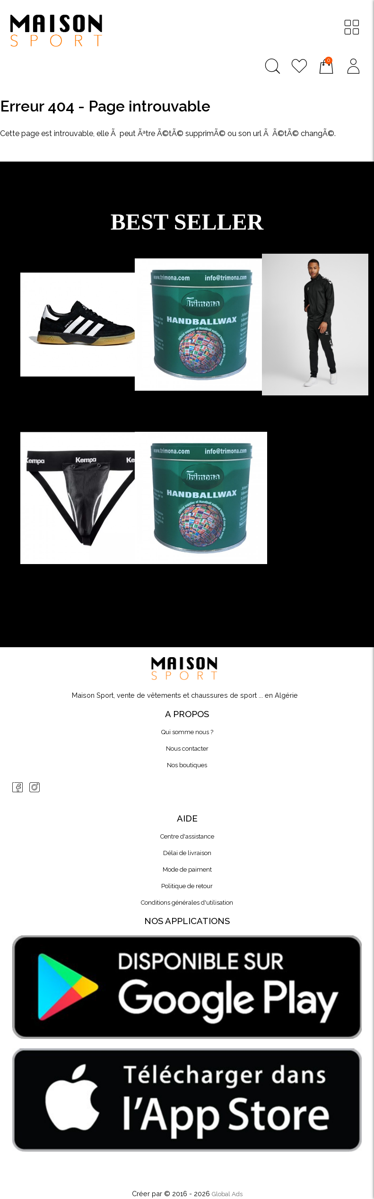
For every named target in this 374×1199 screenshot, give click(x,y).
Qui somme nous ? (187, 732)
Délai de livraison (187, 852)
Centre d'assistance (187, 836)
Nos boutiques (187, 765)
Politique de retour (187, 886)
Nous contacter (187, 748)
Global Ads (227, 1194)
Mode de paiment (187, 869)
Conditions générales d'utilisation (187, 902)
